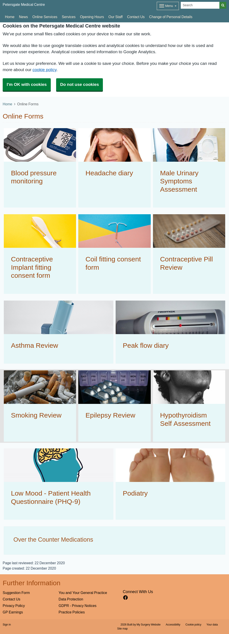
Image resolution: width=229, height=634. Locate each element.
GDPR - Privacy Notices (77, 605)
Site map (122, 628)
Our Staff (115, 17)
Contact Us (136, 17)
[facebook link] (125, 597)
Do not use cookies (79, 84)
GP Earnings (13, 612)
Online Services (44, 17)
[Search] (200, 5)
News (23, 17)
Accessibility (173, 624)
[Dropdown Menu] (168, 6)
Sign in (7, 624)
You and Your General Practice (83, 592)
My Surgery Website (149, 624)
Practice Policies (72, 612)
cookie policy (44, 70)
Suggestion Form (16, 592)
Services (68, 17)
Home (10, 17)
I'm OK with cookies (27, 84)
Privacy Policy (14, 605)
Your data (212, 624)
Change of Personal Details (170, 17)
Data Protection (71, 599)
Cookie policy (193, 624)
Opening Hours (92, 17)
